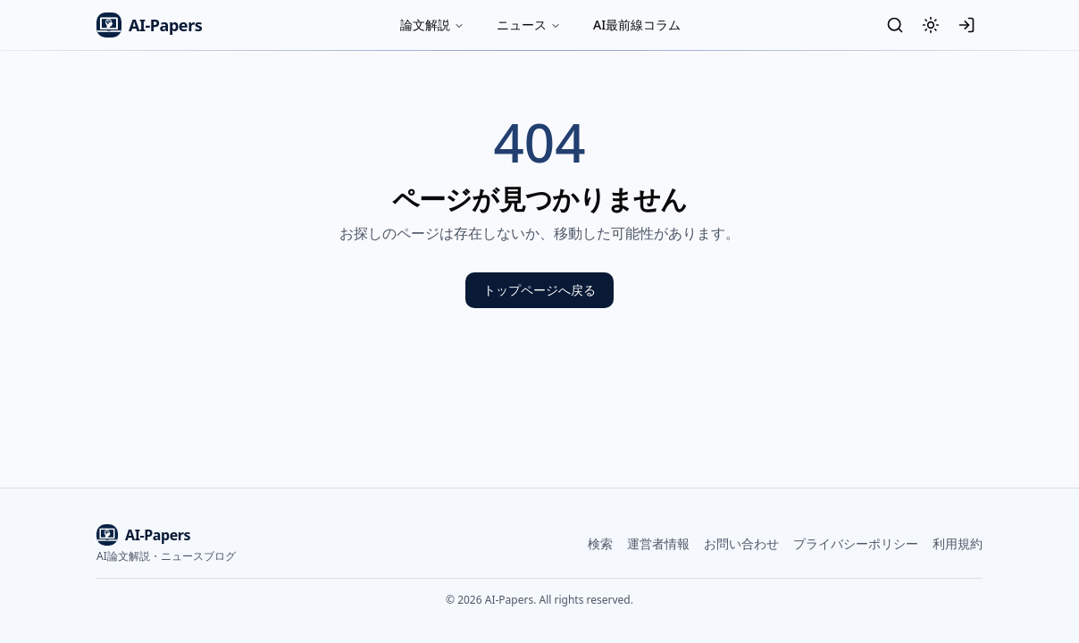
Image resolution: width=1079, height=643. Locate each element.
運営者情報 (658, 543)
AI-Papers (149, 25)
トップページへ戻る (539, 289)
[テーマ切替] (931, 25)
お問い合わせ (741, 543)
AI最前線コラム (637, 24)
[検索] (895, 25)
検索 (600, 543)
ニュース (529, 24)
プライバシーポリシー (855, 543)
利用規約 (958, 543)
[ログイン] (966, 25)
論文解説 (432, 24)
